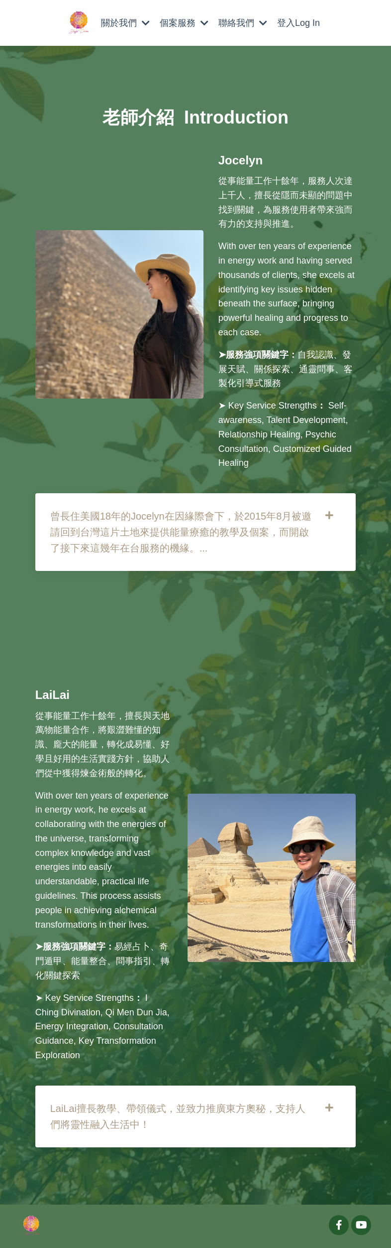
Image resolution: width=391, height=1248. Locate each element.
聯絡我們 (242, 23)
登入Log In (298, 23)
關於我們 (125, 23)
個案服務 (184, 23)
